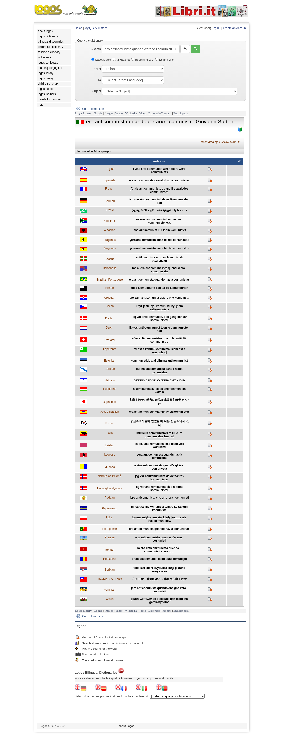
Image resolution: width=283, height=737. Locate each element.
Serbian (110, 569)
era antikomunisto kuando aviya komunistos (159, 411)
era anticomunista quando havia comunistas (159, 279)
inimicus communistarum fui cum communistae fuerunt (159, 434)
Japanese (109, 402)
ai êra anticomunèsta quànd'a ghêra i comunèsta (159, 467)
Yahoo (119, 113)
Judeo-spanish (109, 411)
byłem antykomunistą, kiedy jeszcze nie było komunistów (159, 519)
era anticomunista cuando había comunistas (159, 180)
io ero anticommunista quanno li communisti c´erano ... (159, 549)
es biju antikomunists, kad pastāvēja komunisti (159, 445)
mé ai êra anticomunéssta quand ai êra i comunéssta (159, 269)
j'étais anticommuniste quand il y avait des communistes (159, 190)
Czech (109, 306)
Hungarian (109, 388)
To (99, 80)
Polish (110, 517)
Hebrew (110, 380)
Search (96, 49)
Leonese (109, 454)
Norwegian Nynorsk (109, 488)
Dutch (109, 327)
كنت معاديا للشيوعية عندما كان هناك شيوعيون (159, 210)
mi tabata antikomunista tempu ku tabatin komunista (159, 508)
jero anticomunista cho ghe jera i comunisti (159, 497)
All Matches (121, 59)
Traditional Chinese (109, 578)
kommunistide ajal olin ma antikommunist (159, 360)
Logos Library (83, 113)
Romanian (109, 559)
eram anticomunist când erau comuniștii (159, 559)
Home (78, 28)
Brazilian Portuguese (109, 279)
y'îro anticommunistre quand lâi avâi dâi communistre (159, 340)
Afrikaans (109, 221)
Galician (110, 369)
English (109, 168)
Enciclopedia (181, 113)
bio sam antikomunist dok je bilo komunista (159, 297)
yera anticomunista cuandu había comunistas (159, 456)
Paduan (110, 497)
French (109, 188)
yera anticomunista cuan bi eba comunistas (159, 240)
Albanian (109, 230)
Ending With (164, 59)
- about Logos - (126, 726)
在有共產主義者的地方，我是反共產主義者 (159, 579)
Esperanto (109, 349)
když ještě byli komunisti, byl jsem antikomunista (159, 307)
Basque (110, 259)
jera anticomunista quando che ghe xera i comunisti (159, 589)
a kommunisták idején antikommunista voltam (159, 390)
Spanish (110, 180)
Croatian (109, 297)
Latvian (109, 445)
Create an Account (234, 28)
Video (142, 113)
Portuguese (109, 529)
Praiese (110, 537)
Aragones (110, 240)
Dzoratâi (109, 340)
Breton (109, 288)
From (97, 69)
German (110, 201)
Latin (109, 433)
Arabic (109, 210)
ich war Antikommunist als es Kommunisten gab (159, 201)
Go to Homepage (93, 108)
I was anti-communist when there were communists (159, 170)
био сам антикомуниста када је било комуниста (159, 569)
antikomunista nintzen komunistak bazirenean (159, 259)
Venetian (109, 589)
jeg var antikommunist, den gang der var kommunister (159, 318)
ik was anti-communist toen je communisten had (159, 329)
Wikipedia (131, 113)
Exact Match (101, 59)
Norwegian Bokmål (110, 476)
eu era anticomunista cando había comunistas (159, 370)
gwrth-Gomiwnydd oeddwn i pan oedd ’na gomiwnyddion (159, 600)
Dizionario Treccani (159, 113)
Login (215, 28)
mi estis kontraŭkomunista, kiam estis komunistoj (159, 350)
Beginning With (143, 59)
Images (109, 113)
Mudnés (110, 467)
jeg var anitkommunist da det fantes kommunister (159, 477)
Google (98, 113)
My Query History (96, 28)
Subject (96, 91)
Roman (109, 549)
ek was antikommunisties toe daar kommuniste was (159, 221)
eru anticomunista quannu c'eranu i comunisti (159, 539)
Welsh (110, 598)
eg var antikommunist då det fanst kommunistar (159, 488)
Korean (109, 423)
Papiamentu (109, 508)
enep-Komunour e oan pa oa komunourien (159, 288)
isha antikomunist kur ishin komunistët (159, 230)
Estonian (109, 360)
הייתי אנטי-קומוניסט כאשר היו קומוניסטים (159, 380)
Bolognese (109, 268)
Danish (109, 318)
